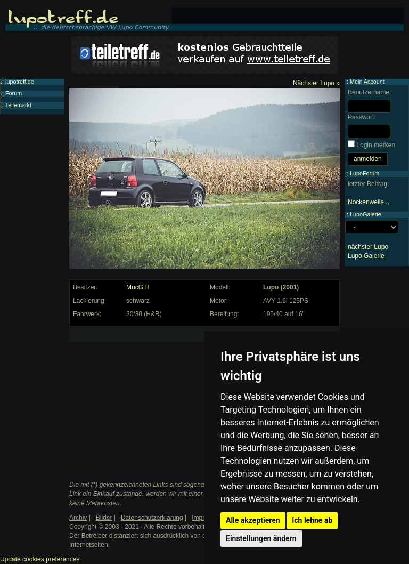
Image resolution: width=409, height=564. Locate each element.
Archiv (78, 517)
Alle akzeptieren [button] (253, 520)
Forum (13, 93)
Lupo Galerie (366, 256)
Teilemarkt (18, 105)
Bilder (104, 517)
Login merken (375, 145)
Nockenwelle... (368, 202)
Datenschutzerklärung (152, 517)
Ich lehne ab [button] (312, 520)
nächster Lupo (368, 247)
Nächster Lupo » (316, 83)
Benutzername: (369, 92)
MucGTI (137, 287)
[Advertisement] (152, 396)
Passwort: (362, 117)
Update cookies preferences (39, 559)
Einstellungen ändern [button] (261, 538)
